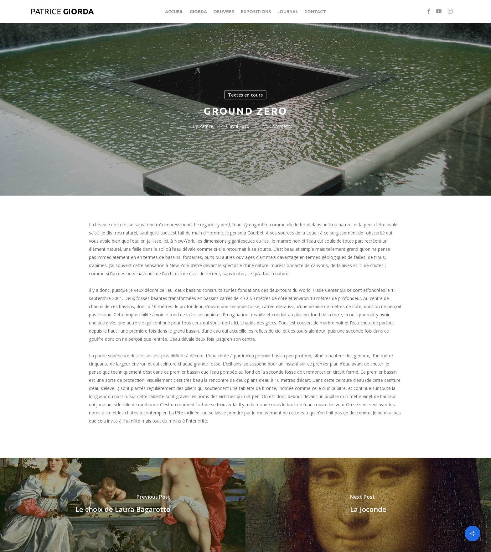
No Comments (277, 126)
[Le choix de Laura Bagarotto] (123, 505)
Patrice (206, 126)
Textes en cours (245, 95)
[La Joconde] (368, 505)
